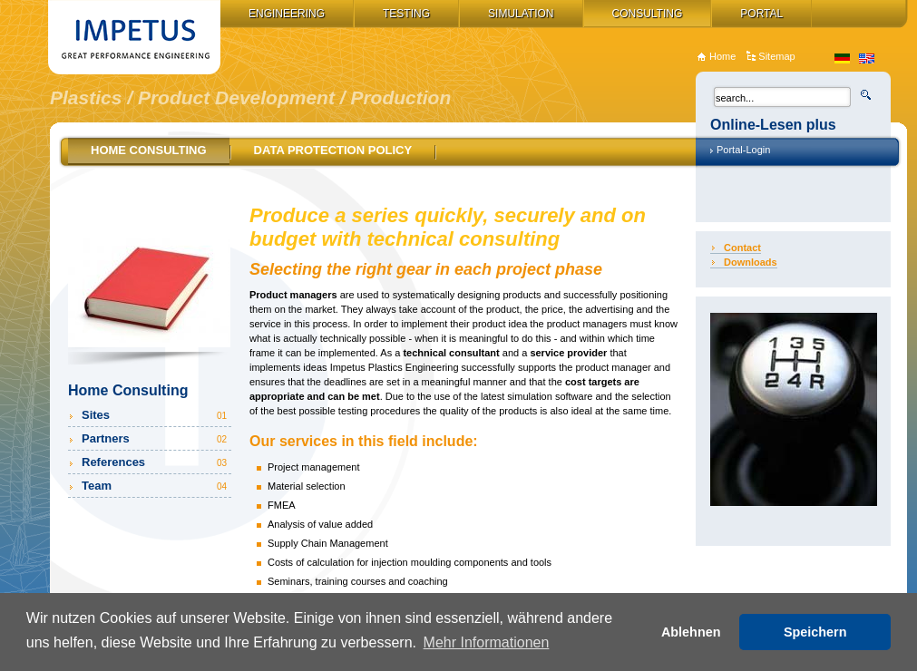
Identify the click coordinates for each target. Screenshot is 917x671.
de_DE (842, 58)
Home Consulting (149, 150)
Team (155, 485)
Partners (155, 438)
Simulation (520, 13)
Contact (742, 247)
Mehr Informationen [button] (487, 642)
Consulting (647, 13)
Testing (406, 13)
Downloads (750, 262)
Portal (761, 13)
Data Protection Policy (333, 150)
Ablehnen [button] (691, 632)
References (155, 462)
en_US (866, 58)
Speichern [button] (815, 632)
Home (722, 56)
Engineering (287, 13)
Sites (155, 415)
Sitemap (776, 56)
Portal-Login (743, 149)
